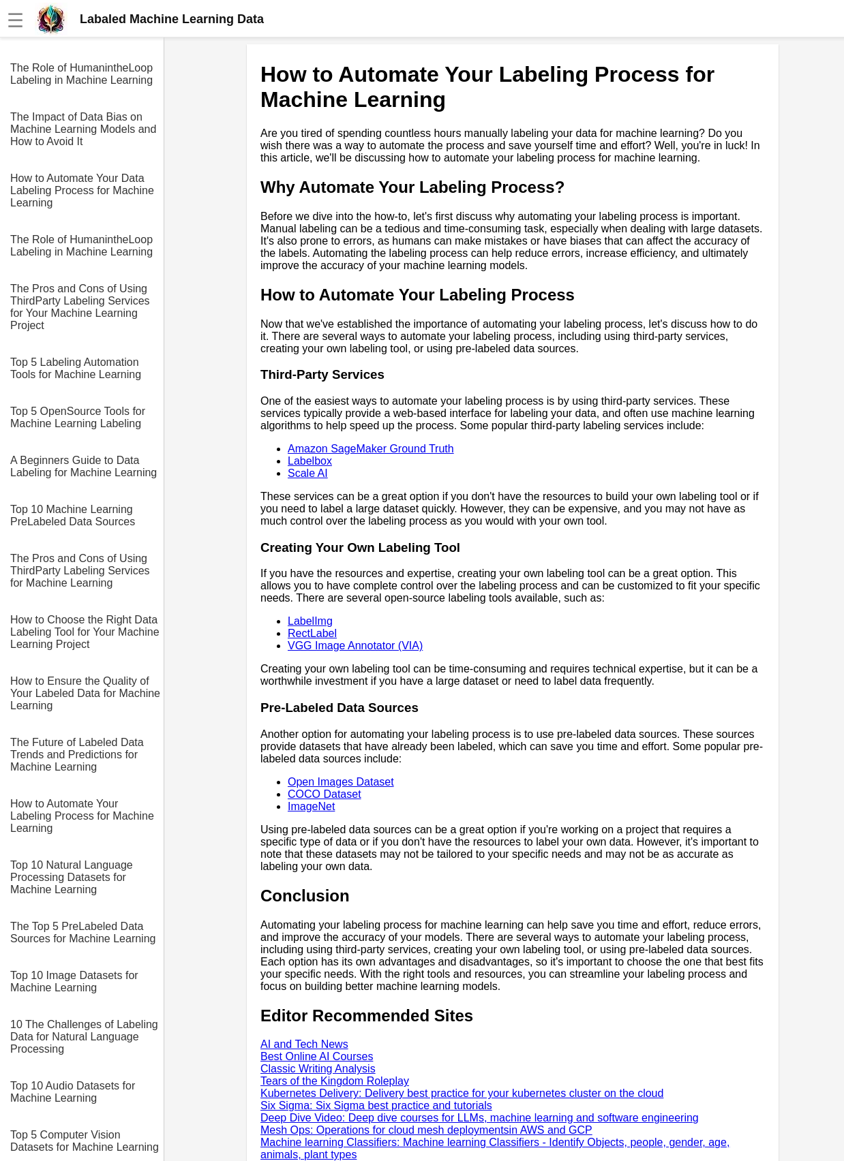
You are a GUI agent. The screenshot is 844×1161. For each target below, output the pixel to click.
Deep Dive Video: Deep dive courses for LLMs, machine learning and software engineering (479, 1118)
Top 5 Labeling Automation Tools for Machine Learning (75, 368)
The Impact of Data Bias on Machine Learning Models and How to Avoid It (83, 129)
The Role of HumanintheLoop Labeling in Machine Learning (81, 74)
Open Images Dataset (341, 782)
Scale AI (308, 473)
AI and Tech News (304, 1044)
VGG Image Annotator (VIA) (355, 645)
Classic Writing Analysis (318, 1068)
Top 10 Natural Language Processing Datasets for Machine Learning (71, 877)
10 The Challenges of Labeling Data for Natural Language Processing (84, 1037)
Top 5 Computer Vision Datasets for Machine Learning (84, 1141)
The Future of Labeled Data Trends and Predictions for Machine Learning (77, 755)
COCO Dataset (324, 794)
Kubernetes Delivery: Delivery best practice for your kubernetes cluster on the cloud (461, 1093)
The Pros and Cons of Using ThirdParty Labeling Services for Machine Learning (80, 571)
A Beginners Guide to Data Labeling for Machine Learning (83, 466)
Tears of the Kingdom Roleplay (334, 1081)
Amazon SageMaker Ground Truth (371, 448)
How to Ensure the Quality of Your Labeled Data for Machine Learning (85, 693)
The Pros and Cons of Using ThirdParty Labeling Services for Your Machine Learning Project (80, 307)
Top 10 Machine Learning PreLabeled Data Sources (72, 515)
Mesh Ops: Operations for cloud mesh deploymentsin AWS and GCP (426, 1130)
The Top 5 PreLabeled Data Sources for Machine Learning (82, 932)
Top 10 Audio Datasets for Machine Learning (72, 1092)
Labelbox (310, 461)
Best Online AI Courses (316, 1056)
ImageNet (311, 806)
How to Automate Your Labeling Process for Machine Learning (82, 816)
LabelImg (310, 621)
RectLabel (312, 633)
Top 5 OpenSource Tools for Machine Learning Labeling (77, 417)
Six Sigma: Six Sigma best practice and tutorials (376, 1105)
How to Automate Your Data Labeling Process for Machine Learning (82, 190)
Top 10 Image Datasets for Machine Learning (74, 981)
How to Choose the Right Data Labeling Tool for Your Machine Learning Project (85, 632)
